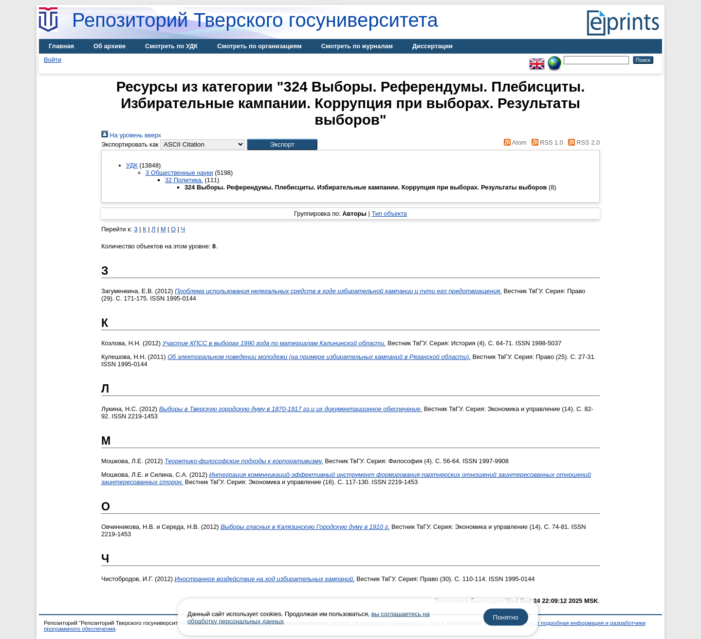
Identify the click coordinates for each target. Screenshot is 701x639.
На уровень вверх (131, 135)
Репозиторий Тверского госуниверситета (255, 20)
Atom (514, 142)
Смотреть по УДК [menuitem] (171, 46)
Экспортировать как (130, 144)
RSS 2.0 (582, 142)
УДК (132, 165)
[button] (282, 144)
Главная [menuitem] (61, 46)
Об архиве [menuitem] (109, 46)
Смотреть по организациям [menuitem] (259, 46)
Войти (52, 59)
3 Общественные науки (179, 172)
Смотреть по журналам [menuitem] (357, 46)
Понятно (505, 617)
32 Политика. (184, 180)
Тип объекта (389, 213)
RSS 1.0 (545, 142)
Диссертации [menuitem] (432, 46)
